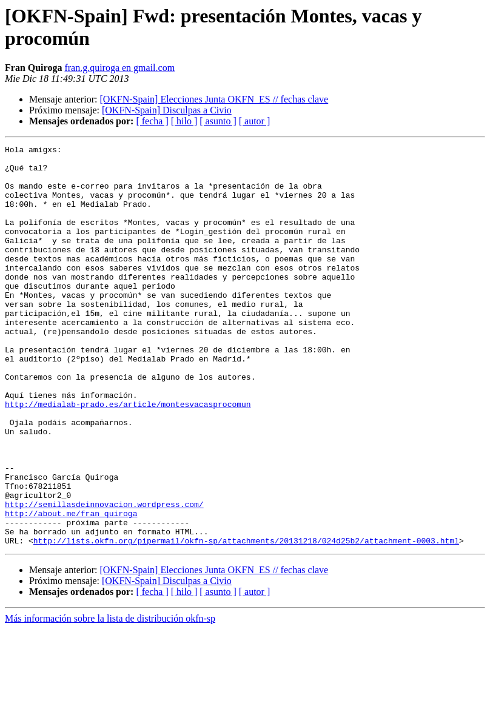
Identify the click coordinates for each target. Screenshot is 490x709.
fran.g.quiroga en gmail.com (119, 67)
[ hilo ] (184, 121)
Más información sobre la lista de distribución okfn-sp (110, 698)
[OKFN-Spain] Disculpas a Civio (167, 110)
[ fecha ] (152, 121)
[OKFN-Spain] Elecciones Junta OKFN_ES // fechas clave (213, 99)
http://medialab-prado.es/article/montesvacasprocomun (128, 456)
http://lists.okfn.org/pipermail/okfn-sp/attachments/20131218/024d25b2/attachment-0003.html (246, 620)
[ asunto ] (218, 121)
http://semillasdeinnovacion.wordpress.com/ (104, 576)
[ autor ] (254, 121)
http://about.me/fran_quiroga (71, 587)
